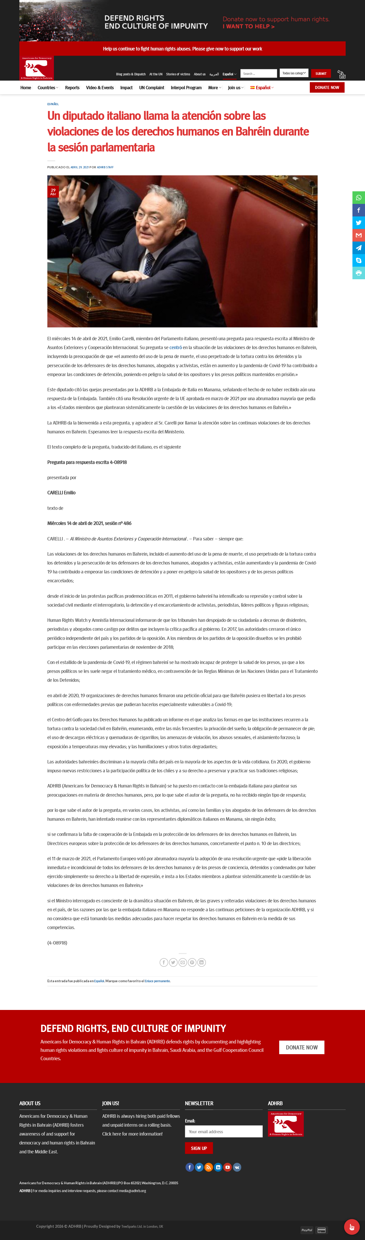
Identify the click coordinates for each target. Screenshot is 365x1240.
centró (176, 347)
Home (25, 87)
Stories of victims (178, 74)
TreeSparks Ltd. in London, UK (142, 1226)
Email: (190, 1121)
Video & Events (100, 87)
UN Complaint (151, 87)
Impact (126, 87)
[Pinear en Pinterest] (192, 962)
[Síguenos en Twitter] (199, 1167)
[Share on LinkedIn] (201, 962)
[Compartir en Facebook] (164, 962)
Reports (72, 87)
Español (230, 74)
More (214, 87)
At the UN (155, 74)
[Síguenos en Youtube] (227, 1167)
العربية (214, 74)
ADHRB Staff (105, 167)
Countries (48, 87)
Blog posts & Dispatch (130, 74)
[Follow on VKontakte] (237, 1167)
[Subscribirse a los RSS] (208, 1167)
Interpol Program (186, 87)
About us (200, 74)
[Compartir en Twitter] (173, 962)
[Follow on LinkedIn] (218, 1167)
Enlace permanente (157, 981)
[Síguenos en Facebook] (190, 1167)
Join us (236, 87)
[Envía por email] (182, 962)
